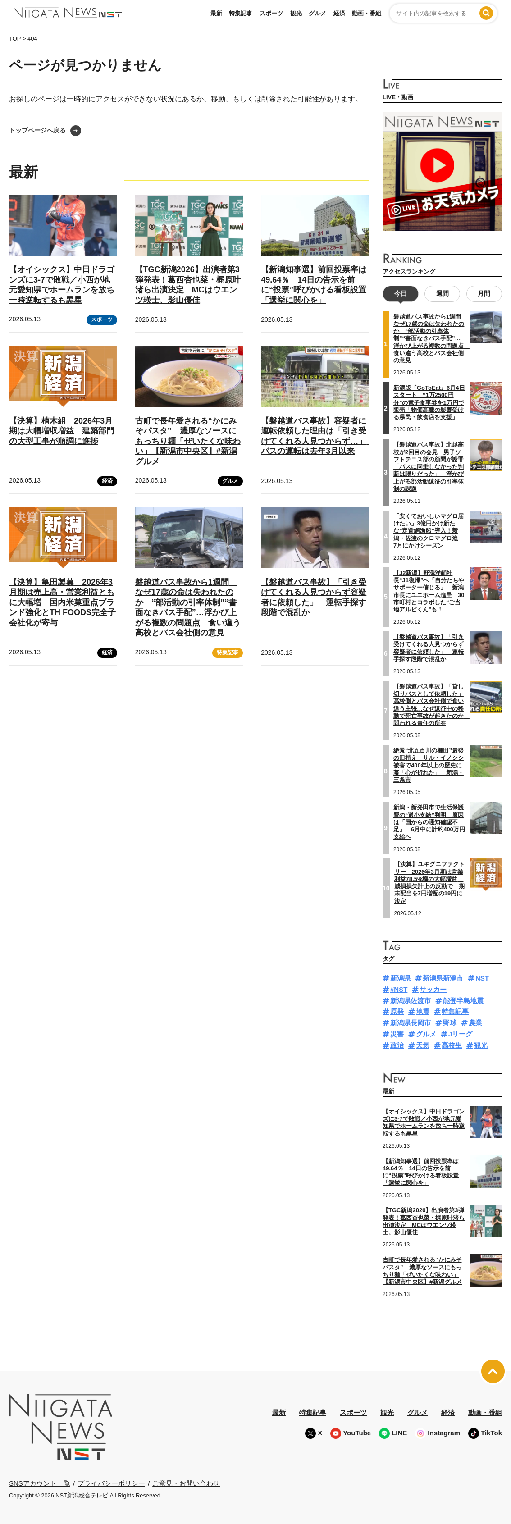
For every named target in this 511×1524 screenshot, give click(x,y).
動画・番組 (366, 13)
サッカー (433, 989)
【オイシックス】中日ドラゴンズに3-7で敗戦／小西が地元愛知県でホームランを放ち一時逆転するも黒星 (424, 1122)
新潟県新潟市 (443, 978)
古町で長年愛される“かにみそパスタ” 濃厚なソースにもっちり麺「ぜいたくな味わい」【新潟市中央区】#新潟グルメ (188, 441)
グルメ (317, 13)
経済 (339, 13)
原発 (397, 1011)
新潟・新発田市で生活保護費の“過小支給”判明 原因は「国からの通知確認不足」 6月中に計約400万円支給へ (429, 822)
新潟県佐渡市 (410, 1000)
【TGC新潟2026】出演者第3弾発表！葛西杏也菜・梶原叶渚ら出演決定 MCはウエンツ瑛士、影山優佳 (424, 1221)
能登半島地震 (463, 1000)
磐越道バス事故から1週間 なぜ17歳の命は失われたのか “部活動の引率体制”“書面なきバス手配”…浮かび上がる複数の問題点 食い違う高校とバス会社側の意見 (188, 608)
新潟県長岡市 (410, 1023)
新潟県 (400, 978)
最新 (216, 13)
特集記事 (240, 13)
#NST (398, 989)
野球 (449, 1023)
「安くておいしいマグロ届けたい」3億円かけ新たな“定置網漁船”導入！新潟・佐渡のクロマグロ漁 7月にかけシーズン (428, 531)
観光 (296, 13)
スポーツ (271, 13)
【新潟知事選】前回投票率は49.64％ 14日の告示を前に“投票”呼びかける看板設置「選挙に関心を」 (421, 1172)
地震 (422, 1011)
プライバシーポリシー (111, 1483)
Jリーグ (460, 1034)
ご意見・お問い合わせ (186, 1483)
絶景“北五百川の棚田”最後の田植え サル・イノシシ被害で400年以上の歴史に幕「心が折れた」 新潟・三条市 (428, 765)
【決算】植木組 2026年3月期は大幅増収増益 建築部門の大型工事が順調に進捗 (61, 431)
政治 (397, 1045)
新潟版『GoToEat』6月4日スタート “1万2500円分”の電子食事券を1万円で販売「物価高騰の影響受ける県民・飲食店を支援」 (429, 402)
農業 (475, 1023)
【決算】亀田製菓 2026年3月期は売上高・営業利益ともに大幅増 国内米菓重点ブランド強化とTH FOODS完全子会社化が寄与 (62, 602)
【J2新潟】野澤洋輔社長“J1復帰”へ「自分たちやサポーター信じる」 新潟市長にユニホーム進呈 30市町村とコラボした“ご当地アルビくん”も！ (428, 591)
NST (482, 978)
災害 (397, 1034)
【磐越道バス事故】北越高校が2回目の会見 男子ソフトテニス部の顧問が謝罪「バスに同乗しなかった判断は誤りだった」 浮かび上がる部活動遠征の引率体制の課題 (428, 466)
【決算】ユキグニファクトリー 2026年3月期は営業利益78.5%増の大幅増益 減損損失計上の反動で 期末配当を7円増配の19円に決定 (429, 882)
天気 (422, 1045)
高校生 (452, 1045)
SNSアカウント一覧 (39, 1483)
